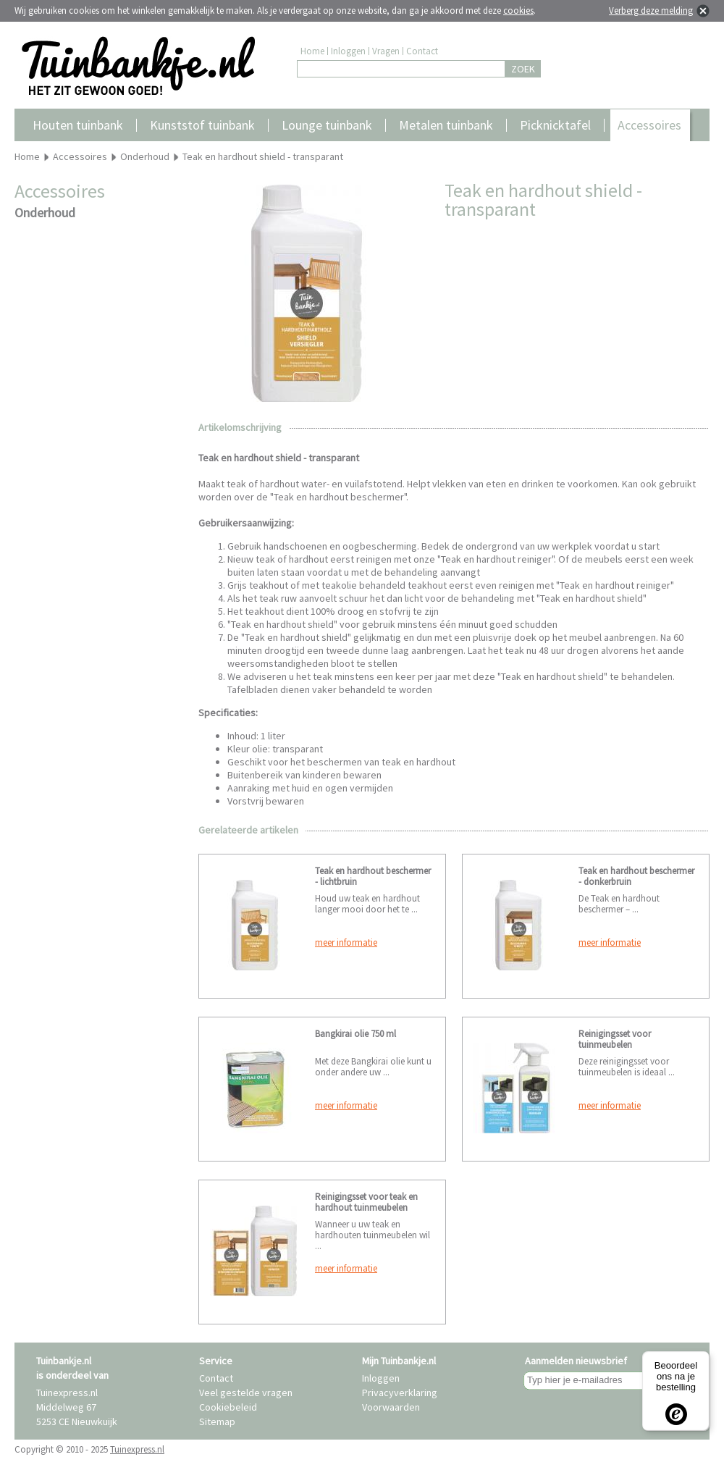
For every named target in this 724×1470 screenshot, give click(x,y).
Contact (422, 51)
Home (312, 51)
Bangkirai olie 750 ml (355, 1034)
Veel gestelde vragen (245, 1392)
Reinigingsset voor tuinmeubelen (614, 1039)
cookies (518, 10)
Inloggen (348, 51)
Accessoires (649, 125)
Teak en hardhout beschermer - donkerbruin (636, 876)
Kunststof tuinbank (202, 125)
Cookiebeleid (228, 1407)
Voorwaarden (391, 1407)
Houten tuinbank (78, 125)
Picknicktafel (555, 125)
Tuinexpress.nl (137, 1449)
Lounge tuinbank (327, 125)
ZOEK (523, 68)
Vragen (386, 51)
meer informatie (346, 942)
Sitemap (217, 1421)
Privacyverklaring (399, 1392)
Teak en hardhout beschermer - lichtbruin (373, 876)
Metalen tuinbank (446, 125)
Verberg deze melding (651, 10)
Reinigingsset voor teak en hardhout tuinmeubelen (366, 1202)
